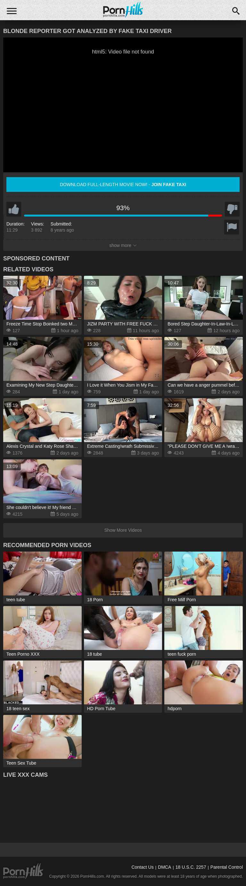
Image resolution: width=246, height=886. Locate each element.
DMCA (164, 867)
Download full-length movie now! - (123, 184)
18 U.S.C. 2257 (191, 867)
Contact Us (142, 867)
